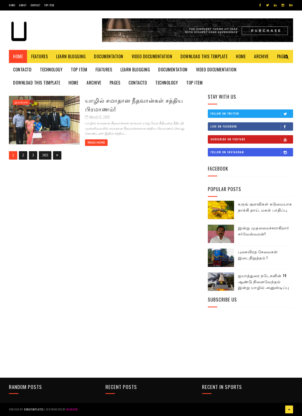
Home (12, 5)
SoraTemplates (34, 409)
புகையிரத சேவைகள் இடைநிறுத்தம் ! (258, 254)
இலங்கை (21, 102)
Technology (51, 69)
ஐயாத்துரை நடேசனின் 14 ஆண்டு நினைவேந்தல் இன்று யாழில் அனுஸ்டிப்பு (263, 281)
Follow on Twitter (251, 114)
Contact (35, 5)
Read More (96, 143)
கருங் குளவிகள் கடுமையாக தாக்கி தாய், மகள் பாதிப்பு (265, 207)
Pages (115, 83)
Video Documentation (152, 56)
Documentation (108, 56)
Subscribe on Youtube (251, 139)
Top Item (49, 5)
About (23, 5)
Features (39, 56)
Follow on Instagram (251, 152)
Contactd (22, 69)
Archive (261, 56)
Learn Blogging (71, 56)
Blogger (72, 409)
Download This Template (204, 56)
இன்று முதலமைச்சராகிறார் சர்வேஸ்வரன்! (263, 230)
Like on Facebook (251, 126)
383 (45, 155)
